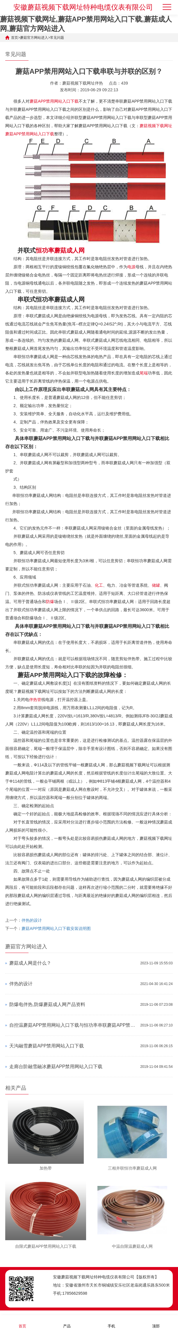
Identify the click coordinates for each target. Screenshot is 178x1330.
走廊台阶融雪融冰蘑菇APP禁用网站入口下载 (55, 1066)
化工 (99, 585)
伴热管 (35, 699)
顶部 (156, 1322)
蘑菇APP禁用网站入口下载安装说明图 (56, 928)
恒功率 (45, 250)
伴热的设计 (32, 920)
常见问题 (57, 38)
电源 (131, 266)
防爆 (50, 601)
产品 (67, 1322)
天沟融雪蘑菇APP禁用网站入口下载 (46, 1045)
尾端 (144, 373)
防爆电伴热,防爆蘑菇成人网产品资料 (47, 1004)
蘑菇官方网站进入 (34, 38)
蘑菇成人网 (69, 250)
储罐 (156, 585)
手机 (111, 1322)
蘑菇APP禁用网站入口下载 (54, 101)
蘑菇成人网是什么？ (30, 963)
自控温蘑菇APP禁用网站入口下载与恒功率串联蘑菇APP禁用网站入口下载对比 (73, 1025)
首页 (14, 38)
